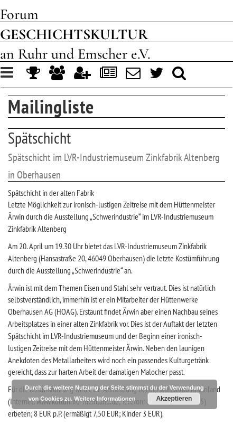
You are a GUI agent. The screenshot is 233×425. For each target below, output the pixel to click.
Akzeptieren (174, 398)
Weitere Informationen (104, 398)
